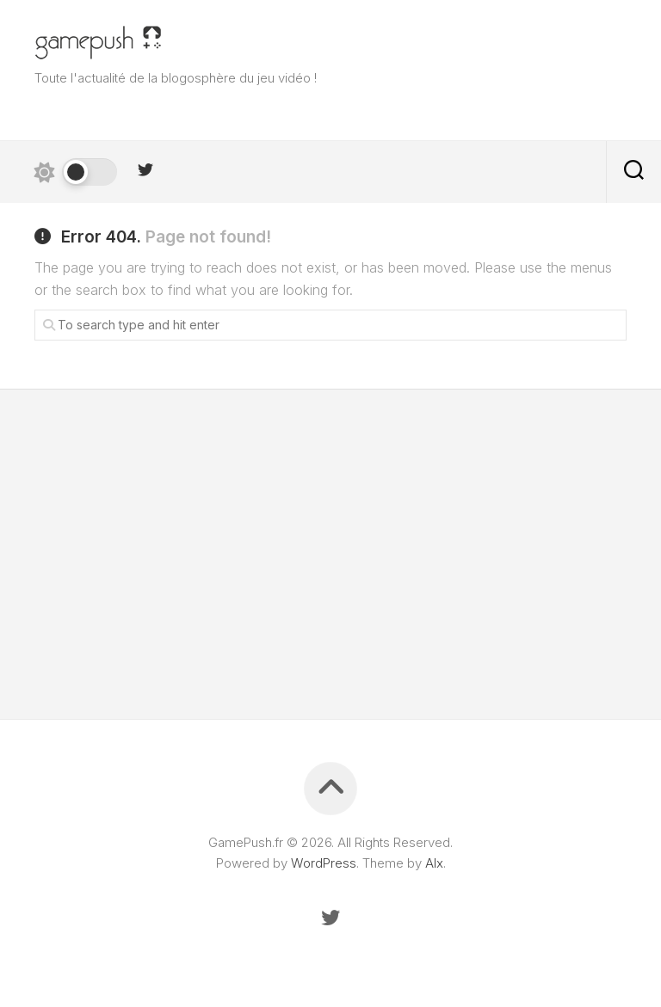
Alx (434, 863)
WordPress (323, 863)
